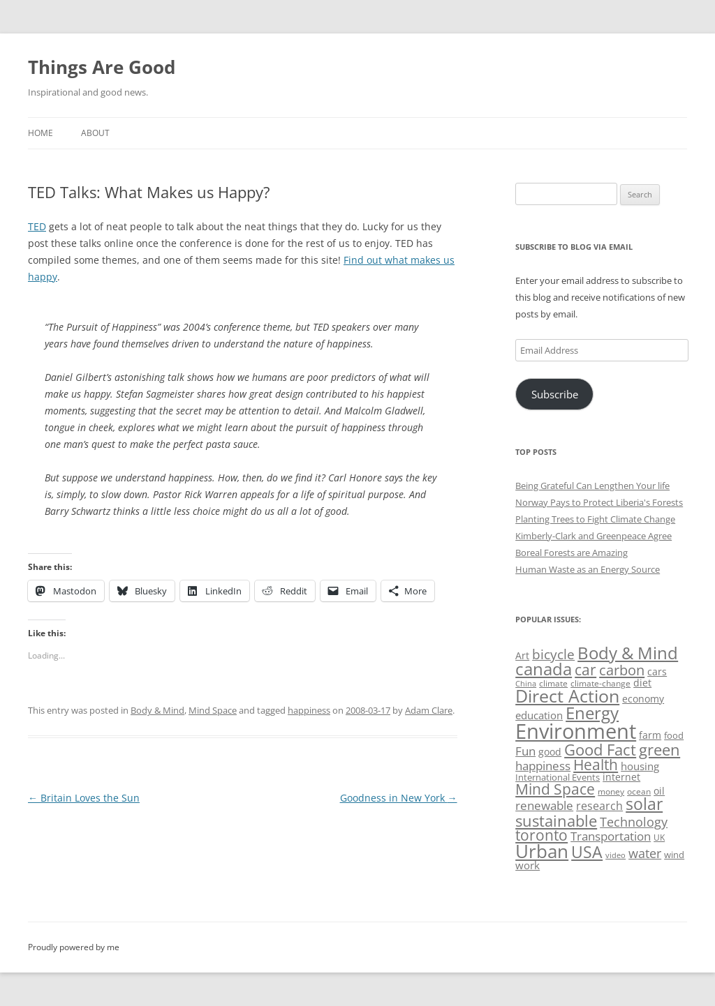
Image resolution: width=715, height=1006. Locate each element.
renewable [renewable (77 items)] (544, 805)
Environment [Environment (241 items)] (575, 731)
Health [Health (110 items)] (595, 764)
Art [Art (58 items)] (522, 655)
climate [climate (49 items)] (553, 683)
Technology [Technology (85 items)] (634, 821)
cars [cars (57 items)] (657, 671)
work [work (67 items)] (527, 865)
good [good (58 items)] (549, 751)
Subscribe (554, 394)
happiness (309, 710)
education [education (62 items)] (539, 715)
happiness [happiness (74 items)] (542, 766)
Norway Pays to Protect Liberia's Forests (599, 502)
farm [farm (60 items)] (650, 735)
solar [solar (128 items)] (644, 804)
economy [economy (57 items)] (643, 698)
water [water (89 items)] (644, 853)
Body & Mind (157, 710)
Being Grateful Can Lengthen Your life (592, 485)
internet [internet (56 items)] (621, 776)
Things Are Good (101, 67)
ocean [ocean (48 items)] (639, 791)
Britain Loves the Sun (84, 797)
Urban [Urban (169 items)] (541, 851)
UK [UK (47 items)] (659, 837)
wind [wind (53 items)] (674, 854)
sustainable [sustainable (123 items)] (556, 820)
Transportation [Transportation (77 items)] (610, 836)
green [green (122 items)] (659, 749)
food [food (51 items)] (674, 735)
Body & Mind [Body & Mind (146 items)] (627, 652)
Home (40, 133)
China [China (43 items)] (525, 684)
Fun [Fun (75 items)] (525, 751)
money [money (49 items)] (611, 791)
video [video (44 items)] (615, 855)
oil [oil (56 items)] (659, 790)
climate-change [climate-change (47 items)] (600, 683)
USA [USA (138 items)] (587, 852)
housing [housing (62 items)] (640, 766)
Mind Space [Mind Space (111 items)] (555, 789)
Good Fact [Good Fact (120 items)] (600, 750)
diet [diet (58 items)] (642, 682)
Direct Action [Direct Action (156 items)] (567, 695)
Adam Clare (428, 710)
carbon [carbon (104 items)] (621, 670)
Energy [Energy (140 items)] (592, 713)
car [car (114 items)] (585, 669)
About (95, 133)
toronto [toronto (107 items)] (541, 835)
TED (37, 226)
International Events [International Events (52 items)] (557, 777)
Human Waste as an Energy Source (587, 569)
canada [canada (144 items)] (543, 669)
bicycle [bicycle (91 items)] (553, 654)
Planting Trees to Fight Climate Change (595, 519)
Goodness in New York (398, 797)
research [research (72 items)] (599, 805)
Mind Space (213, 710)
